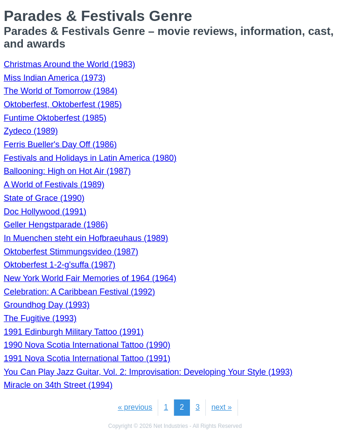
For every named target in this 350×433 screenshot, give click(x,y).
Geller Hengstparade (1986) (56, 224)
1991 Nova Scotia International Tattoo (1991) (87, 358)
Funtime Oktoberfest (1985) (55, 118)
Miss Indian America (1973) (54, 77)
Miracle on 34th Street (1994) (58, 385)
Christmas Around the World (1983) (69, 64)
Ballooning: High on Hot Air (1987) (67, 171)
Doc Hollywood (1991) (45, 211)
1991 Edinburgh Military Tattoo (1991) (74, 332)
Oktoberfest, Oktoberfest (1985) (63, 104)
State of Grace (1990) (44, 198)
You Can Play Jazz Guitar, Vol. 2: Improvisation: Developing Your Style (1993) (148, 372)
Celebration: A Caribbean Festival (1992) (79, 291)
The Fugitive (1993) (40, 318)
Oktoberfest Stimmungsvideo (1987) (71, 251)
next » (221, 407)
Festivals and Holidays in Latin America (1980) (90, 158)
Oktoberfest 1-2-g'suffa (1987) (59, 264)
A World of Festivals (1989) (54, 184)
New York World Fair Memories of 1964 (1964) (90, 278)
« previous (135, 407)
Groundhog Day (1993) (47, 304)
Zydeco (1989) (31, 131)
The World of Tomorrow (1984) (60, 91)
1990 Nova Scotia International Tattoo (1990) (87, 345)
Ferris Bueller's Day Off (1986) (60, 144)
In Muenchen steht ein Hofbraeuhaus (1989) (86, 238)
